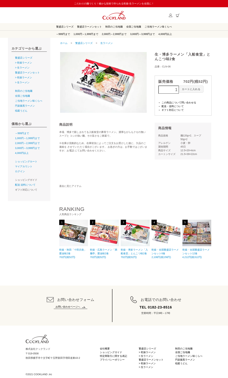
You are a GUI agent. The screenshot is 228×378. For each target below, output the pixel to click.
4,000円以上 (165, 34)
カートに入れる (191, 89)
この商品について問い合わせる (179, 102)
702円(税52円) (73, 239)
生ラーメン (106, 43)
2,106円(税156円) (165, 239)
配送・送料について (173, 106)
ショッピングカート (26, 161)
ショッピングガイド (111, 352)
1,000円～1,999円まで (86, 34)
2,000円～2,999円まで (114, 34)
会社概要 (105, 348)
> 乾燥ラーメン (23, 62)
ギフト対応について (173, 110)
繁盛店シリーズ (65, 26)
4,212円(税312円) (196, 239)
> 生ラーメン (22, 67)
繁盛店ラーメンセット (89, 26)
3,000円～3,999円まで (142, 34)
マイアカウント (23, 166)
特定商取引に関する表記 (113, 356)
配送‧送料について (25, 184)
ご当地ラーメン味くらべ (158, 26)
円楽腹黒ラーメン (25, 105)
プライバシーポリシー (112, 359)
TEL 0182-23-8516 (155, 307)
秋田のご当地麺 (114, 26)
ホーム (64, 43)
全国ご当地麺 (133, 26)
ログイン (20, 171)
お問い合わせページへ (70, 306)
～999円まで (63, 34)
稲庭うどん (21, 110)
